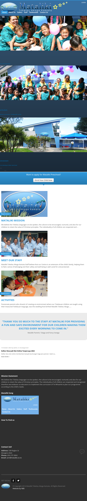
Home (4, 12)
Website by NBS (18, 488)
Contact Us (44, 12)
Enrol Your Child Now (43, 180)
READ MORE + (5, 357)
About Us (12, 12)
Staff (26, 12)
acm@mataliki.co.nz (14, 458)
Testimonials (33, 12)
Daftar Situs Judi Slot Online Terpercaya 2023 (18, 351)
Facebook (13, 480)
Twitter (18, 480)
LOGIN (84, 2)
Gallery (19, 12)
